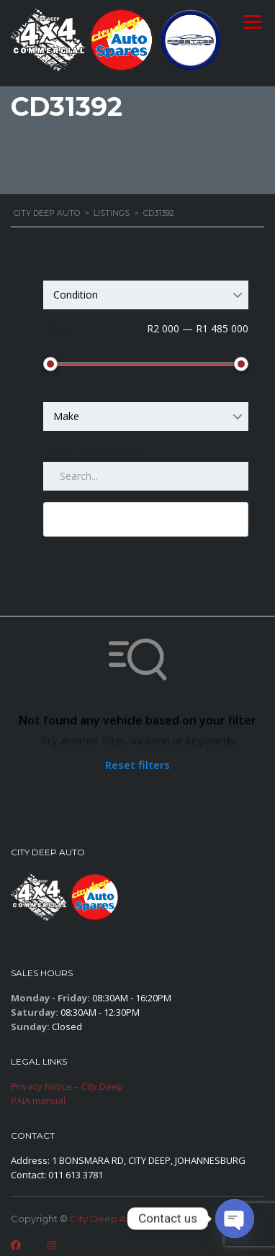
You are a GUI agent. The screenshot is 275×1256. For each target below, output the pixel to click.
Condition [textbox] (75, 294)
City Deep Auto (106, 1218)
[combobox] (145, 295)
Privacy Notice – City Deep (67, 1086)
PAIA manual (38, 1100)
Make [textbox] (66, 416)
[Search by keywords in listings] (145, 476)
